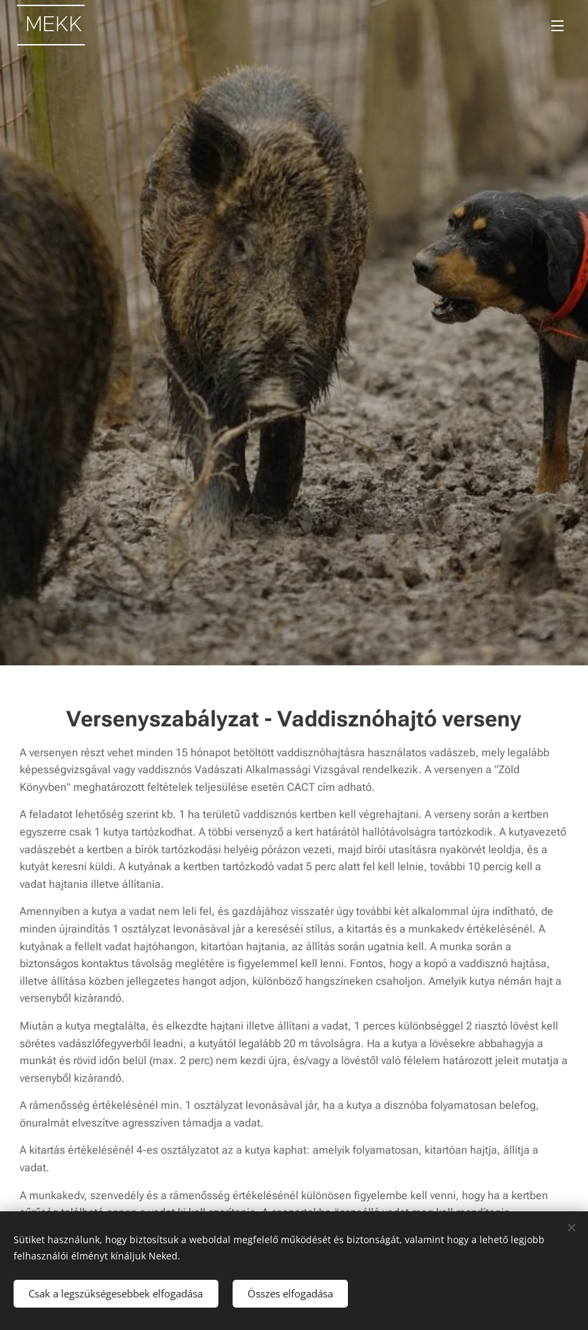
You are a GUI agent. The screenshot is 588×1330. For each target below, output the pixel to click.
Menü (557, 25)
